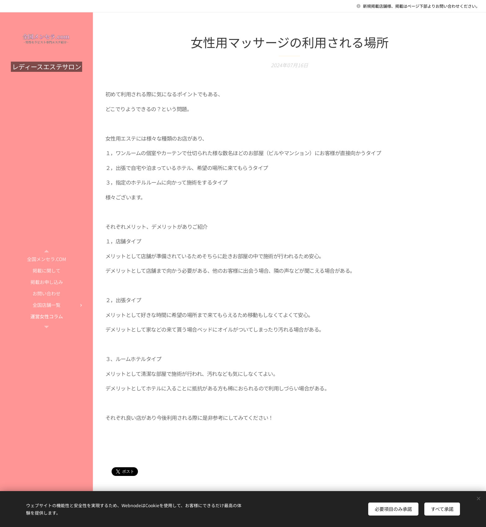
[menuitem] (46, 259)
